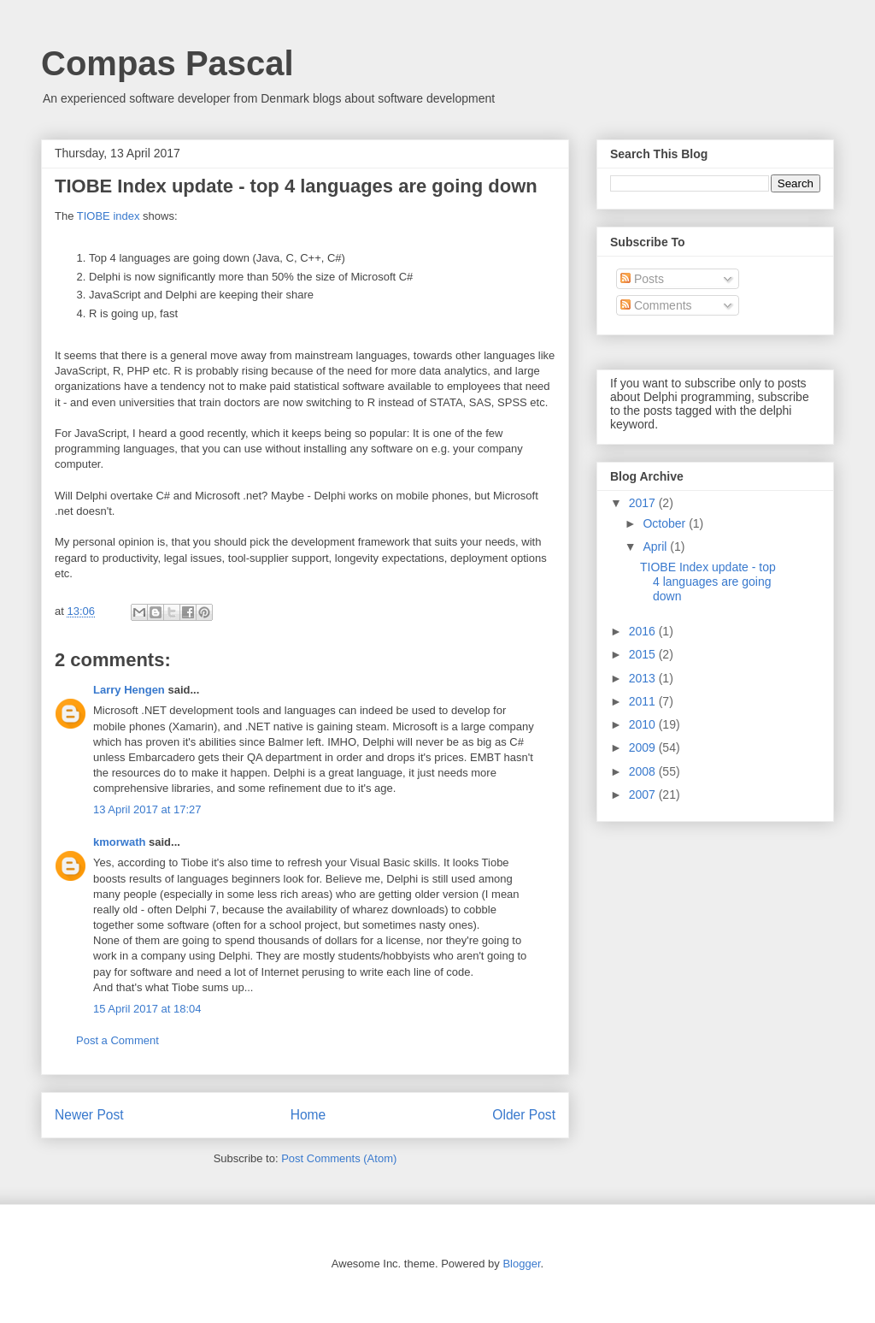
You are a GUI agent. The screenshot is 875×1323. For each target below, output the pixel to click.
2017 (644, 503)
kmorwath (119, 842)
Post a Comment (117, 1040)
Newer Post (89, 1114)
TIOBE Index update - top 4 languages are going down (708, 581)
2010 (644, 724)
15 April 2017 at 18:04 (147, 1008)
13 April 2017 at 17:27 (147, 809)
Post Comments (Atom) (338, 1158)
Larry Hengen (129, 689)
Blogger (521, 1263)
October (666, 523)
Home (308, 1114)
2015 (644, 654)
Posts (642, 279)
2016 (644, 631)
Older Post (523, 1114)
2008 (644, 771)
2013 (644, 678)
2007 (644, 794)
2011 (644, 701)
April (656, 546)
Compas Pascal (167, 63)
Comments (656, 305)
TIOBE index (108, 216)
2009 (644, 747)
